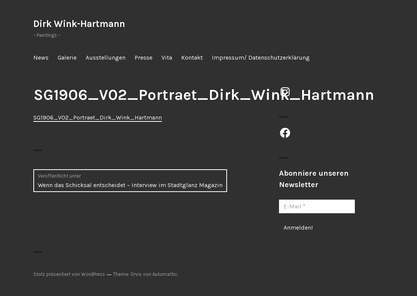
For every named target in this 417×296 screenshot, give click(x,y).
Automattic (164, 274)
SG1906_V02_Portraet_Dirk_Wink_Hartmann (97, 117)
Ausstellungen (105, 57)
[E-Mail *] (317, 206)
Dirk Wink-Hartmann (79, 23)
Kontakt (192, 57)
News (41, 57)
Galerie (67, 57)
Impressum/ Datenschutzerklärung (261, 57)
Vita (166, 57)
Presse (143, 57)
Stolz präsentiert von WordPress (69, 274)
